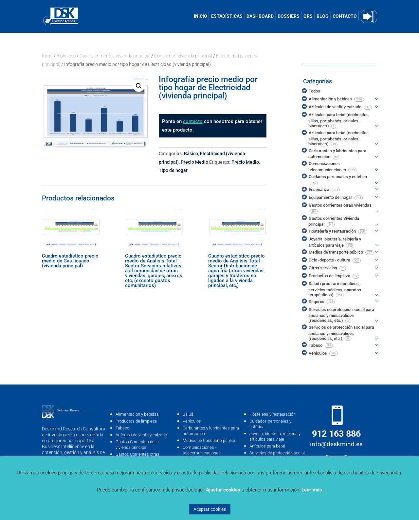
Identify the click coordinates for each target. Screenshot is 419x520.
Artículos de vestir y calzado (141, 434)
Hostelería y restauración (272, 414)
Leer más (311, 490)
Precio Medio (194, 162)
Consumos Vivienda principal (183, 55)
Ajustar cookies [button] (223, 490)
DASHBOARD (260, 16)
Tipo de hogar (173, 170)
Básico (191, 153)
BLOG (323, 16)
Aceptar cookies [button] (209, 509)
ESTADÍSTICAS (227, 16)
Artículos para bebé (267, 446)
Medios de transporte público (209, 440)
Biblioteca (66, 55)
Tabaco (122, 428)
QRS (308, 16)
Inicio (47, 55)
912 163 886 (336, 433)
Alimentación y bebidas (137, 414)
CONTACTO (345, 16)
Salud (188, 414)
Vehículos (192, 421)
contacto (193, 121)
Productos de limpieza (136, 421)
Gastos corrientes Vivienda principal (115, 55)
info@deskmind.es (336, 444)
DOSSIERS (289, 16)
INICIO (200, 16)
